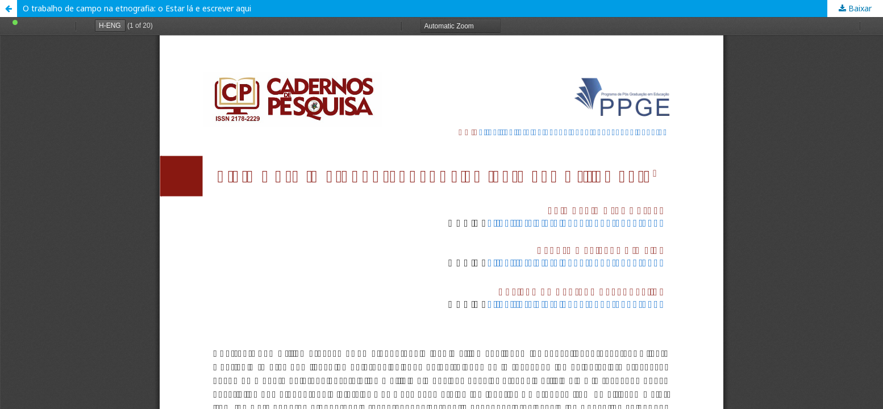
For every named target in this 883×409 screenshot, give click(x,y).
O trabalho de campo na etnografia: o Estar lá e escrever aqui (137, 8)
